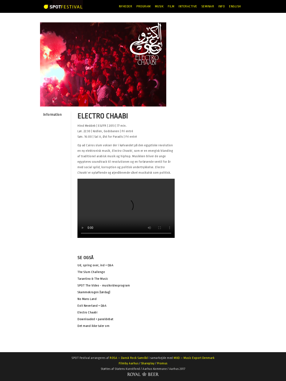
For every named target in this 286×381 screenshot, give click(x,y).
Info (221, 6)
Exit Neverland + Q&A (91, 306)
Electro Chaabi (87, 312)
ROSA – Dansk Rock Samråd (129, 358)
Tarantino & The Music (92, 279)
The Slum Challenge (91, 272)
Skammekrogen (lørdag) (93, 292)
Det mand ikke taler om (93, 326)
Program (143, 6)
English (235, 6)
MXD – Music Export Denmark (194, 358)
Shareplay (148, 363)
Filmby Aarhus (129, 363)
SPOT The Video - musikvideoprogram (103, 285)
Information (52, 115)
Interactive (187, 6)
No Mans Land (87, 299)
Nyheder (125, 6)
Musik (159, 6)
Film (171, 6)
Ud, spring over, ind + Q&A (95, 265)
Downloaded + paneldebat (95, 319)
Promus (162, 363)
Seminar (207, 6)
